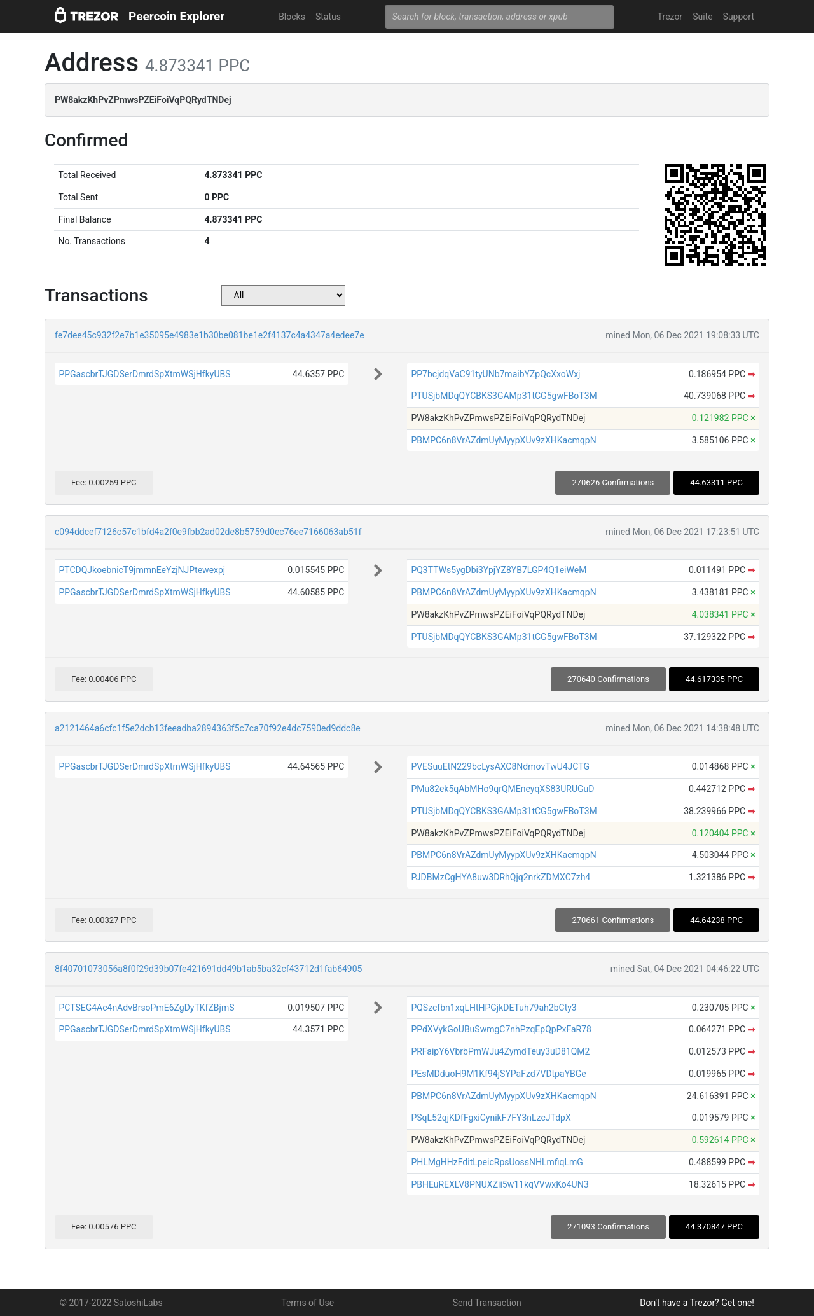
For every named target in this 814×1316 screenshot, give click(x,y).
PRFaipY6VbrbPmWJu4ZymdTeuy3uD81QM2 (500, 1051)
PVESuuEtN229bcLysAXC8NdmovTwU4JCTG (500, 766)
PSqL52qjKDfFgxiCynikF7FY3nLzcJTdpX (490, 1117)
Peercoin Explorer (176, 16)
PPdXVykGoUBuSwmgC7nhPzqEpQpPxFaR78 (501, 1029)
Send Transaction (487, 1303)
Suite (702, 16)
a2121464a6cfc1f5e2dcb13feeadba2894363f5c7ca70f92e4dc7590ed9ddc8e (208, 728)
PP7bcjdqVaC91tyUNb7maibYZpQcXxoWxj (495, 374)
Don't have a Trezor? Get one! (697, 1303)
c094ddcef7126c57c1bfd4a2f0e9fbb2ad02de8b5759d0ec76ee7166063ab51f (208, 532)
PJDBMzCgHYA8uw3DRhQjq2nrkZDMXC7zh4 (500, 877)
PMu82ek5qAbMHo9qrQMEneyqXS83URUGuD (502, 789)
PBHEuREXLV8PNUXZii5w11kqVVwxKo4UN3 (499, 1184)
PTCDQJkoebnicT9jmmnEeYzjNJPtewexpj (142, 570)
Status (328, 16)
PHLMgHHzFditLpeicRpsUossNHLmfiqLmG (497, 1162)
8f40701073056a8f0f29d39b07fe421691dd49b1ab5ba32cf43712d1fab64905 (208, 969)
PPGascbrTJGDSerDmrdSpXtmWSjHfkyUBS (144, 374)
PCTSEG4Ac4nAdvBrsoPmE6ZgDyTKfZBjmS (146, 1007)
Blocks (292, 16)
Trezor (670, 16)
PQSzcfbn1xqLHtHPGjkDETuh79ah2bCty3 (493, 1007)
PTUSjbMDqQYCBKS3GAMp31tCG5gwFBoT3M (504, 396)
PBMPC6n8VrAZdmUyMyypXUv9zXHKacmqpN (503, 440)
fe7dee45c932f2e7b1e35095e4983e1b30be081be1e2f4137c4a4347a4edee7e (209, 335)
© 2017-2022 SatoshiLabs (111, 1303)
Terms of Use (307, 1303)
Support (738, 16)
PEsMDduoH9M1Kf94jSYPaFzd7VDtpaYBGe (498, 1074)
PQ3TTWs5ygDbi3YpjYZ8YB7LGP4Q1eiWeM (498, 570)
